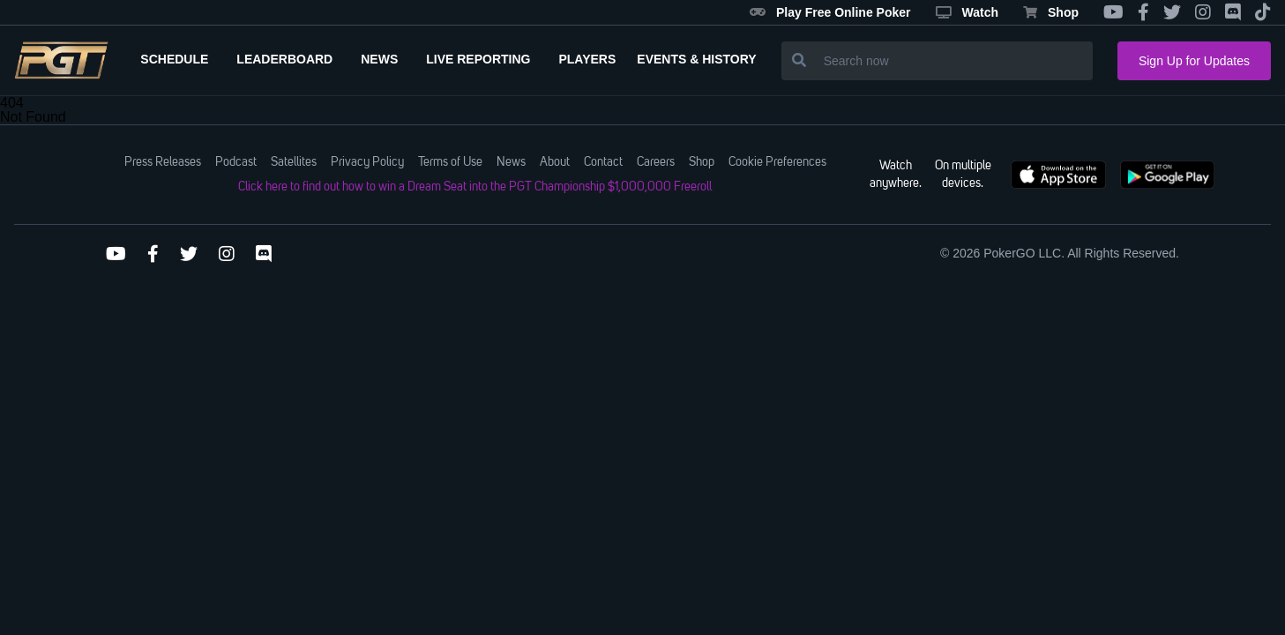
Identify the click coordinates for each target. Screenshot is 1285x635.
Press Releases (162, 162)
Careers (656, 162)
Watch (967, 12)
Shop (1051, 12)
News (511, 162)
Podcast (236, 162)
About (555, 162)
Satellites (294, 162)
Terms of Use (450, 162)
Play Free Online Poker (830, 12)
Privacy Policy (367, 162)
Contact (603, 162)
